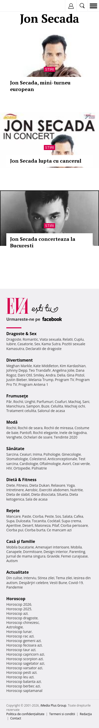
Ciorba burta (35, 530)
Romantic (30, 339)
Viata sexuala (50, 339)
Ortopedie (21, 468)
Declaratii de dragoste (44, 348)
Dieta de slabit (18, 494)
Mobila (76, 547)
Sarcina (12, 454)
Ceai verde (81, 463)
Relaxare (58, 485)
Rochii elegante (45, 432)
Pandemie (14, 587)
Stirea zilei (46, 577)
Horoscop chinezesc (22, 622)
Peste (49, 516)
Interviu (30, 577)
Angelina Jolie (63, 370)
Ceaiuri (25, 454)
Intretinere (15, 489)
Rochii (18, 401)
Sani (85, 401)
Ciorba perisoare (74, 525)
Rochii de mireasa (58, 427)
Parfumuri (45, 401)
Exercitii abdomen (54, 489)
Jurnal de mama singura (25, 556)
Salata (67, 516)
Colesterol (37, 458)
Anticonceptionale (62, 458)
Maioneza (43, 525)
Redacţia (86, 714)
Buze (45, 406)
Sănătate (15, 448)
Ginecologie (71, 454)
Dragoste (13, 339)
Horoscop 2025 (18, 608)
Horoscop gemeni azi (23, 640)
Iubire (11, 343)
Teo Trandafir (40, 370)
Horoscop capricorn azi (25, 654)
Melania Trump (40, 379)
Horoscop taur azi (20, 649)
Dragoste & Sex (21, 333)
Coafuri (61, 401)
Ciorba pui (14, 530)
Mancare (13, 516)
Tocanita (39, 520)
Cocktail (53, 520)
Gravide (53, 556)
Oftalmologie (50, 463)
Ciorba (37, 516)
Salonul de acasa (51, 410)
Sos (58, 516)
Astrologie (14, 627)
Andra (51, 375)
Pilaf (55, 525)
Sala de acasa (36, 499)
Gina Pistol (75, 375)
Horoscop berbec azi (23, 686)
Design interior (56, 551)
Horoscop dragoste (22, 618)
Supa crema (71, 520)
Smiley (39, 375)
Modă (12, 422)
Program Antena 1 (33, 384)
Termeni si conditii (62, 714)
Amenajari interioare (52, 547)
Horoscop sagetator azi (25, 663)
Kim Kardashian (72, 365)
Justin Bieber (16, 379)
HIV (9, 468)
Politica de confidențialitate (25, 714)
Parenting (77, 551)
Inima (37, 454)
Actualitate (17, 572)
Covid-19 (76, 582)
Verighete (14, 437)
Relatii (68, 339)
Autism (12, 560)
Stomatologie (17, 458)
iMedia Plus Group (53, 705)
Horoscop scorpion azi (24, 658)
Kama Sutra (51, 343)
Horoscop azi (17, 613)
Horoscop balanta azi (23, 681)
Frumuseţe (17, 396)
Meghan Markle (19, 365)
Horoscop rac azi (20, 636)
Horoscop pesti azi (21, 672)
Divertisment (19, 360)
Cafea (78, 516)
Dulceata (23, 520)
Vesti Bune (58, 582)
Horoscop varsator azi (24, 667)
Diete (10, 485)
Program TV (64, 379)
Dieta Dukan (39, 485)
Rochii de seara (30, 427)
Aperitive (13, 525)
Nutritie (76, 489)
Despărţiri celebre (33, 582)
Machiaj (74, 401)
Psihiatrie (39, 468)
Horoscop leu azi (20, 677)
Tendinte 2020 (65, 437)
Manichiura (15, 406)
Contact (15, 718)
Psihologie (52, 454)
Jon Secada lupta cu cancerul (45, 160)
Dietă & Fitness (21, 479)
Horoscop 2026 (18, 604)
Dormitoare (32, 551)
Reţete (13, 510)
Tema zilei (64, 577)
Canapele (14, 551)
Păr (9, 401)
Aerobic (31, 489)
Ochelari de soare (37, 437)
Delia (61, 375)
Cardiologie (29, 463)
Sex (37, 343)
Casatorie (25, 343)
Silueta (62, 494)
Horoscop (15, 598)
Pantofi (25, 432)
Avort (66, 463)
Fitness (22, 485)
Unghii (30, 401)
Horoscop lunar (19, 631)
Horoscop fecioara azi (24, 645)
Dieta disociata (43, 494)
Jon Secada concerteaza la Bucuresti (42, 242)
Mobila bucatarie (20, 547)
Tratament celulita (21, 410)
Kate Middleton (45, 365)
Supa (10, 520)
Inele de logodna (73, 432)
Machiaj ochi (74, 406)
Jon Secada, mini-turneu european (40, 86)
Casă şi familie (20, 541)
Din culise (14, 577)
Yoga (71, 485)
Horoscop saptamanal (24, 690)
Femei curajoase (74, 556)
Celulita (57, 406)
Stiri (49, 69)
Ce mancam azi (59, 530)
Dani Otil (25, 375)
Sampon (33, 406)
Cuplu (79, 339)
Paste (26, 516)
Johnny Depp (16, 370)
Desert (27, 525)
